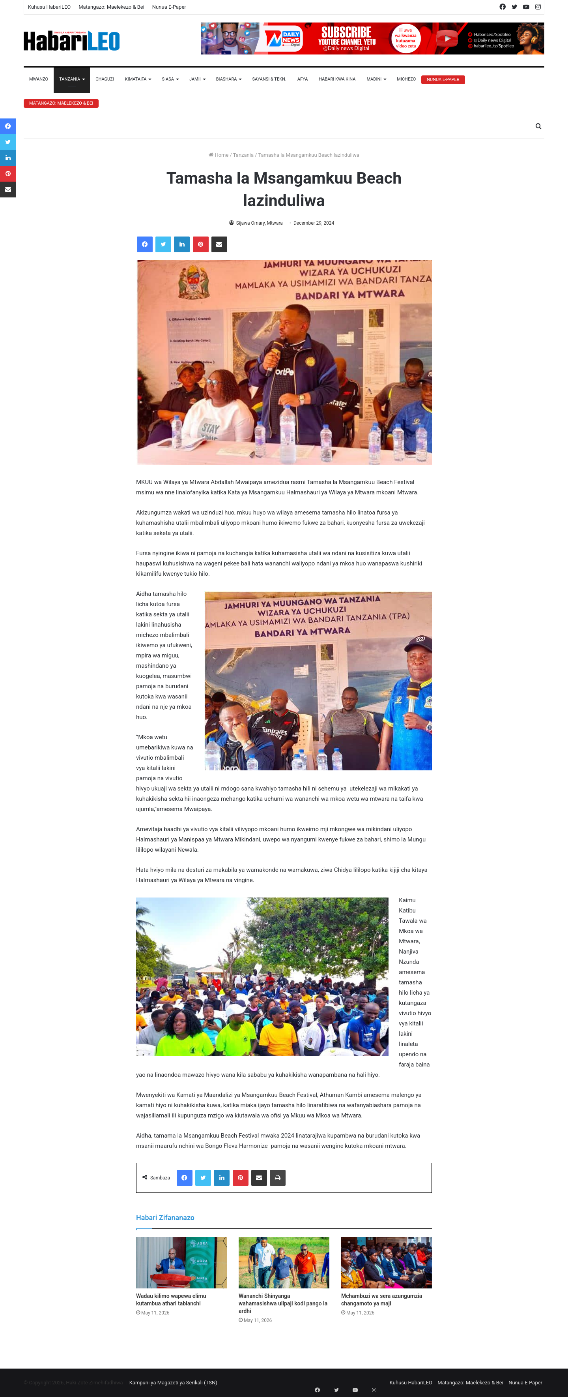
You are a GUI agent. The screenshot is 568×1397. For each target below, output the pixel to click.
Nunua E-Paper (169, 7)
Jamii (195, 79)
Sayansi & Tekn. (269, 79)
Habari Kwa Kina (337, 79)
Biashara (226, 79)
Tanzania (69, 79)
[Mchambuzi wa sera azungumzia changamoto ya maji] (386, 1262)
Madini (373, 79)
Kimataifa (136, 79)
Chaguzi (104, 79)
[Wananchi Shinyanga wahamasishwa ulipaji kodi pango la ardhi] (284, 1262)
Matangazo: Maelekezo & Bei (111, 7)
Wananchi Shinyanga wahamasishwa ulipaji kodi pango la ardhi (283, 1303)
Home (218, 155)
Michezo (406, 79)
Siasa (168, 79)
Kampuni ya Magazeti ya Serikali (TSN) (173, 1383)
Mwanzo (38, 79)
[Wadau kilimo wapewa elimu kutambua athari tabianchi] (181, 1262)
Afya (302, 79)
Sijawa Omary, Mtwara (259, 223)
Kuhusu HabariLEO (49, 7)
